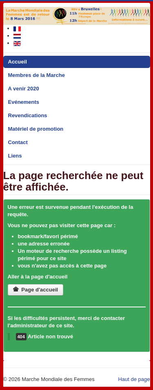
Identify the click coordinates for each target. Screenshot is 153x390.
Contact (18, 142)
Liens (15, 156)
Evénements (24, 102)
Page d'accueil (35, 290)
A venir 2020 (23, 88)
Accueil (17, 62)
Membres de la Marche (36, 75)
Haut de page (134, 379)
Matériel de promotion (36, 129)
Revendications (27, 115)
